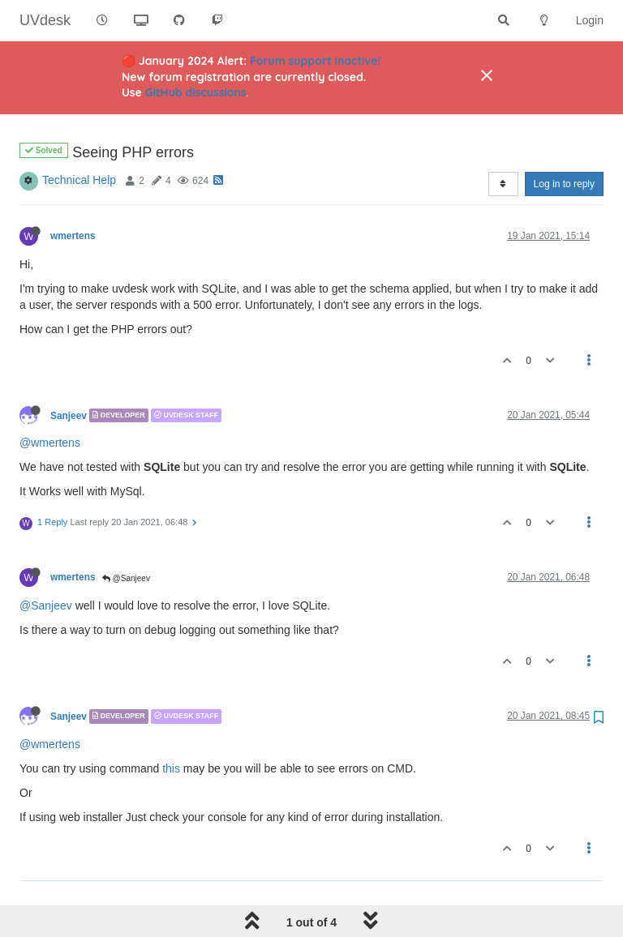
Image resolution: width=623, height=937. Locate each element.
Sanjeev (68, 373)
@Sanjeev (126, 537)
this (171, 727)
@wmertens (49, 401)
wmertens (73, 194)
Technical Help (79, 138)
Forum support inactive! (315, 60)
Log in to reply (564, 142)
